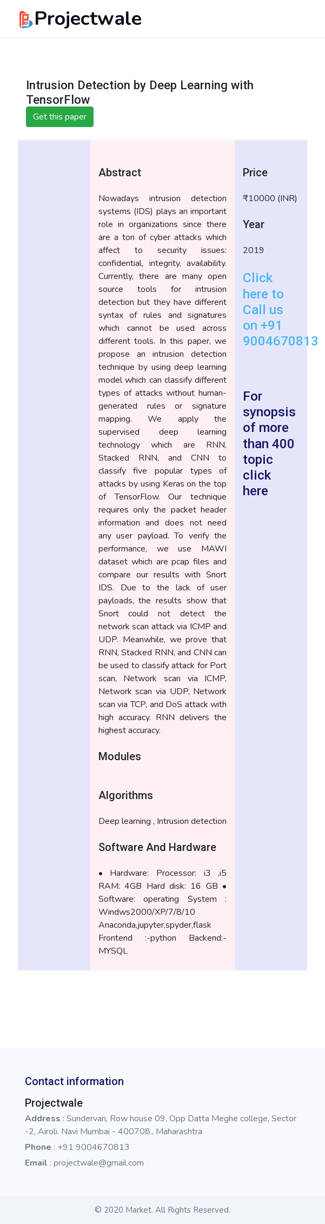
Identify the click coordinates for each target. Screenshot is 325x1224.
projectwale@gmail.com (99, 1163)
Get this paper (60, 117)
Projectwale (79, 18)
